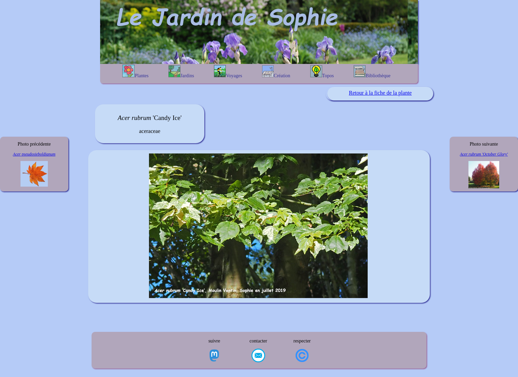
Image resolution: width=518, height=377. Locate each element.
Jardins (181, 71)
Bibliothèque (372, 71)
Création (276, 71)
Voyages (228, 71)
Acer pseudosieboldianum (34, 154)
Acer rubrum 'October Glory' (484, 154)
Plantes (135, 71)
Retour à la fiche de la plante (380, 93)
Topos (322, 71)
